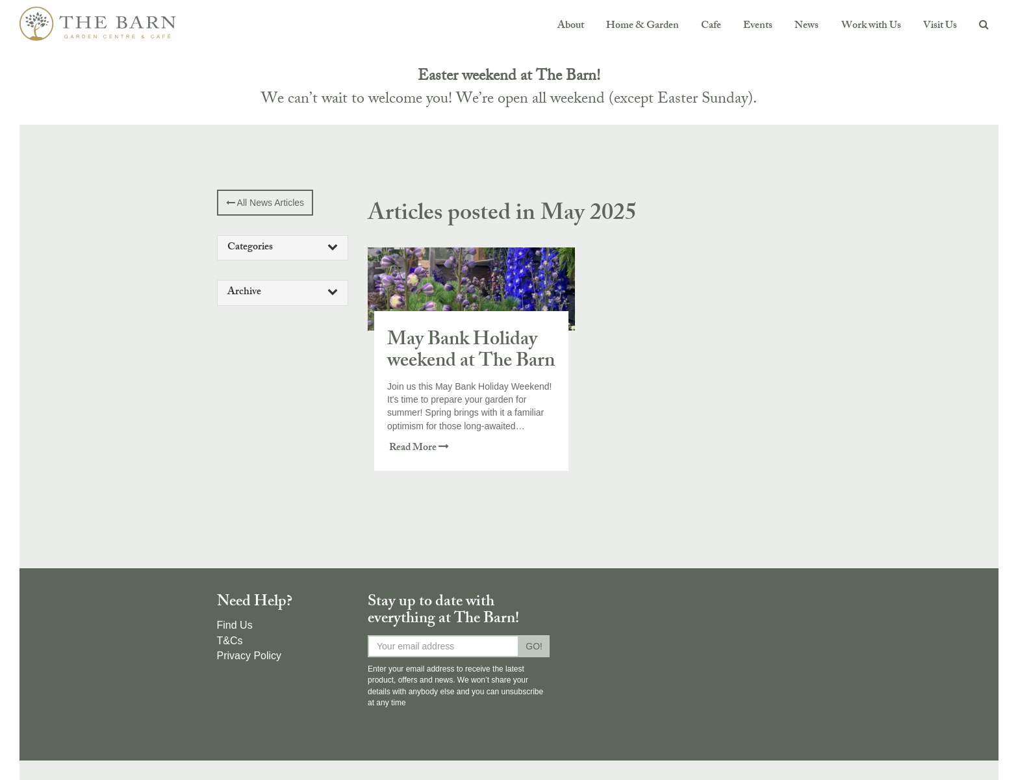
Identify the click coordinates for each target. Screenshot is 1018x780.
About (570, 26)
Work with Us (871, 26)
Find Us (235, 625)
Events (757, 26)
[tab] (283, 248)
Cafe (711, 26)
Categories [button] (282, 247)
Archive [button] (282, 292)
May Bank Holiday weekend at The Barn (471, 351)
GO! (534, 646)
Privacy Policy (249, 655)
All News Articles (265, 202)
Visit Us (940, 26)
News (807, 26)
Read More (419, 448)
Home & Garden (642, 26)
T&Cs (230, 640)
